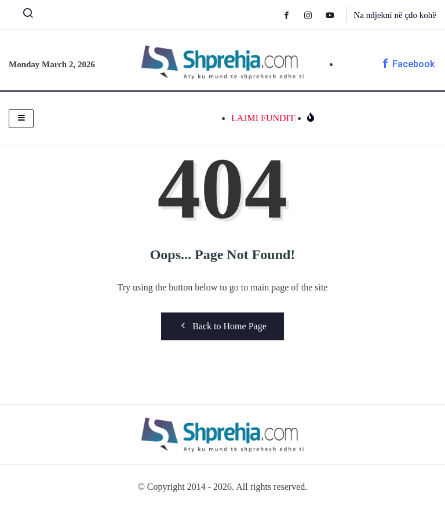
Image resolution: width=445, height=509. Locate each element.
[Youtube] (336, 14)
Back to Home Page (222, 326)
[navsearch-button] (23, 15)
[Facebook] (292, 14)
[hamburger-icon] (21, 118)
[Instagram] (313, 14)
